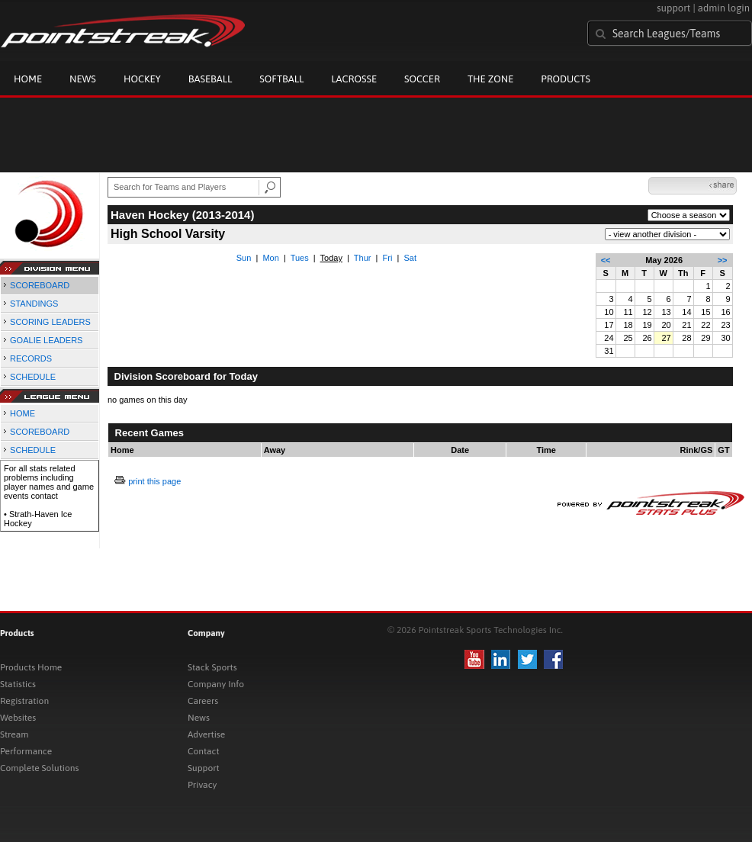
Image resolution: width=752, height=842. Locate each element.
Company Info (216, 684)
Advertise (206, 734)
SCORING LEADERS (50, 321)
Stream (14, 734)
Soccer (422, 79)
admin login (724, 8)
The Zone (490, 79)
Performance (26, 751)
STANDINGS (34, 303)
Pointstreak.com (123, 32)
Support (204, 768)
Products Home (31, 667)
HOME (22, 413)
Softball (281, 79)
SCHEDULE (33, 376)
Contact (204, 751)
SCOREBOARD (39, 285)
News (82, 79)
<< (606, 260)
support (673, 8)
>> (723, 260)
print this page (154, 481)
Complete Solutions (39, 768)
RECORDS (31, 358)
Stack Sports (212, 667)
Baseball (210, 79)
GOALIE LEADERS (46, 340)
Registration (24, 701)
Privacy (202, 784)
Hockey (142, 79)
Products (565, 79)
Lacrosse (354, 79)
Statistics (18, 684)
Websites (18, 717)
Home (28, 79)
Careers (203, 701)
